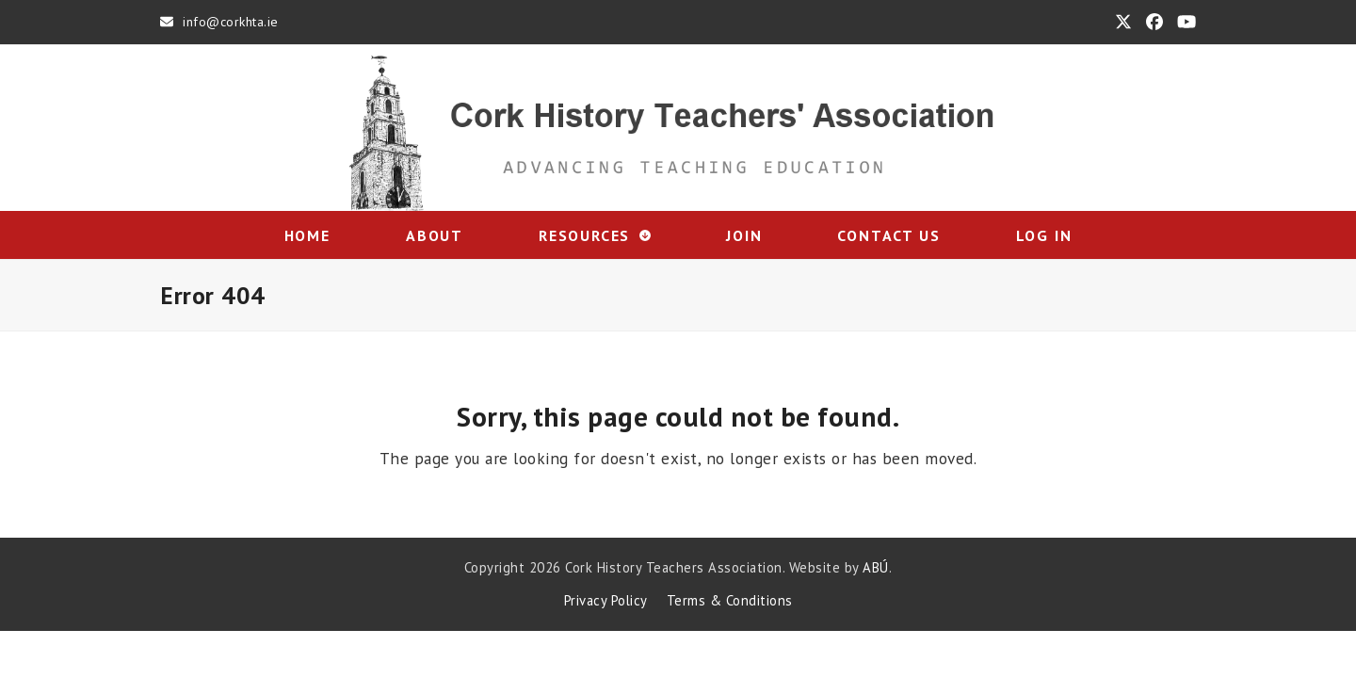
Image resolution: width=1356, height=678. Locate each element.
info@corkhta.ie (231, 21)
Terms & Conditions (730, 600)
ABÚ (876, 567)
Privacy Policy (606, 600)
